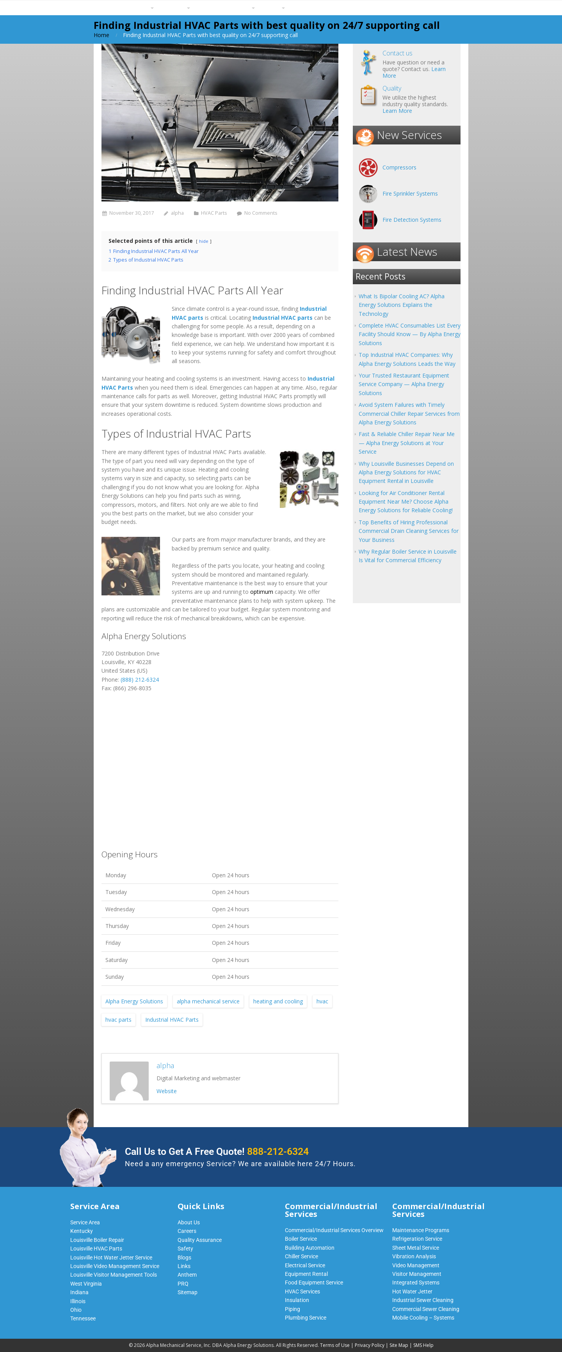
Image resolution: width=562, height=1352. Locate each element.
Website (167, 1091)
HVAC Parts (214, 213)
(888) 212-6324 (140, 679)
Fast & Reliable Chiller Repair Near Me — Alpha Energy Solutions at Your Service (407, 442)
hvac (322, 1001)
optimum (261, 591)
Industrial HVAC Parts (172, 1019)
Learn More (397, 110)
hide (203, 241)
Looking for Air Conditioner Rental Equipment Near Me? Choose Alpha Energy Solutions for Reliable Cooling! (406, 501)
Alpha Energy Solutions (134, 1001)
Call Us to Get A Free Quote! (217, 1151)
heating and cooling (278, 1001)
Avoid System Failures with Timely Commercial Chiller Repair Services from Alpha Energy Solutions (409, 413)
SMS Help (423, 1345)
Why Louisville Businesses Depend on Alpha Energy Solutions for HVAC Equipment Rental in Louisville (406, 472)
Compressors (399, 167)
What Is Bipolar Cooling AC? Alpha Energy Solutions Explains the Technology (402, 304)
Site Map (398, 1345)
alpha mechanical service (208, 1001)
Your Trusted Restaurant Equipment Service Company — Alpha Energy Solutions (404, 384)
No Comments (260, 213)
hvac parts (118, 1019)
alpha (177, 213)
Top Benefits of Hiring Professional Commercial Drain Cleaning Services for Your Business (409, 530)
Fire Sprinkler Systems (410, 193)
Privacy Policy (369, 1345)
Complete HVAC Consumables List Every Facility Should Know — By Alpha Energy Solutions (410, 334)
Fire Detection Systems (411, 219)
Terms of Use (335, 1345)
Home (101, 35)
